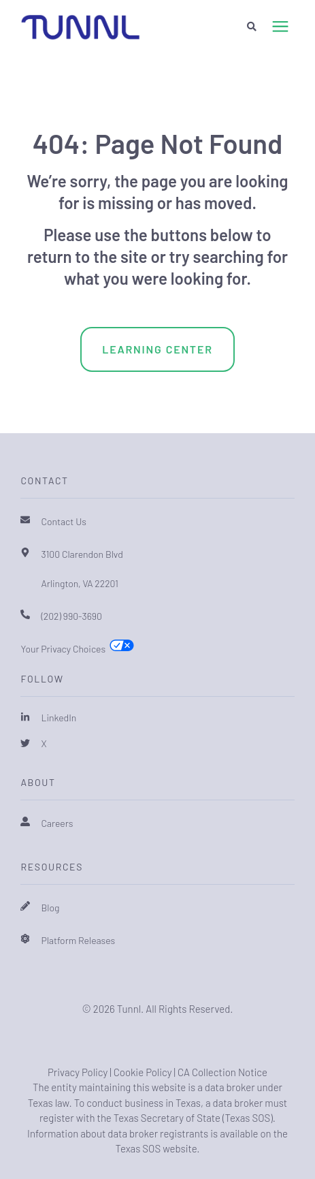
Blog (50, 907)
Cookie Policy (143, 1072)
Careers (57, 823)
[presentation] (280, 27)
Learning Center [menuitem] (157, 349)
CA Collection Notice (222, 1072)
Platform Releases (78, 940)
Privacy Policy (77, 1072)
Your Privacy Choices (62, 649)
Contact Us (63, 521)
